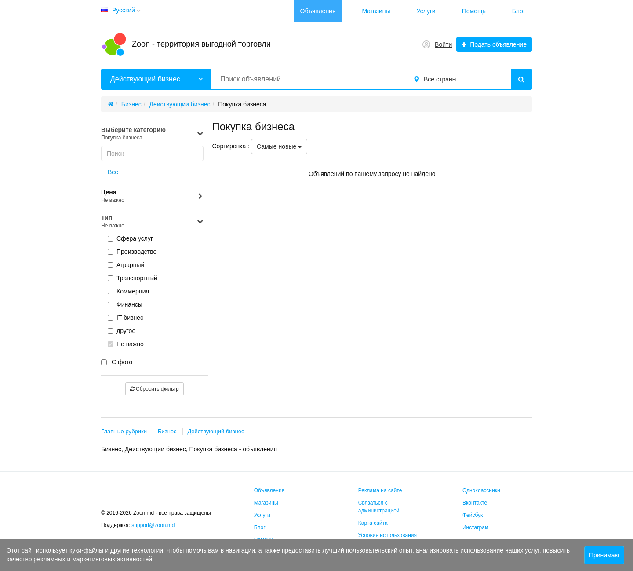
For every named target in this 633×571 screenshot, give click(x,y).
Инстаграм (475, 527)
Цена (152, 196)
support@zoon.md (153, 525)
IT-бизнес (125, 317)
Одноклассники (481, 490)
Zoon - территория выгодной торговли (201, 44)
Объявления (318, 11)
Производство (132, 251)
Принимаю (604, 555)
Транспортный (132, 278)
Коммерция (128, 291)
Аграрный (126, 264)
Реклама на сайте (380, 490)
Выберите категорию (152, 134)
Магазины (376, 11)
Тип (152, 222)
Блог (518, 11)
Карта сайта (373, 523)
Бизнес (167, 431)
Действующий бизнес (215, 431)
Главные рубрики (124, 431)
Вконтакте (474, 503)
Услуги (426, 11)
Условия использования (387, 535)
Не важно (126, 344)
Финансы (125, 304)
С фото (116, 362)
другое (121, 330)
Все (113, 172)
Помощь (474, 11)
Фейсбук (472, 515)
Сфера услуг (130, 238)
